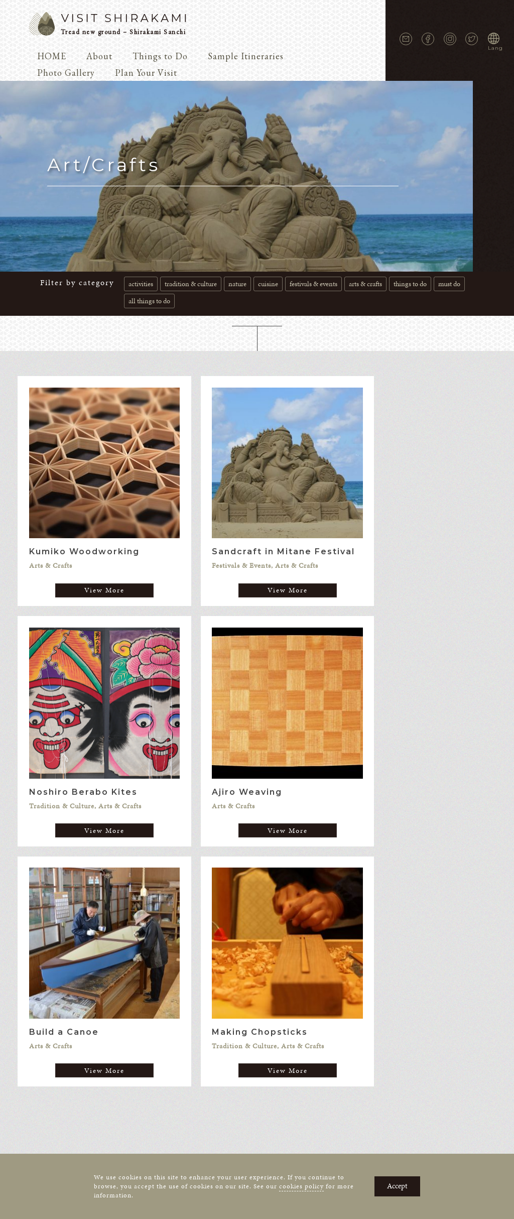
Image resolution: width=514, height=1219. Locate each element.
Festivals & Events (313, 284)
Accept (397, 1186)
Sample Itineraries (246, 56)
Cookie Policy (282, 991)
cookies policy (301, 1186)
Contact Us (175, 991)
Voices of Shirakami (152, 976)
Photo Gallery (66, 72)
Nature (237, 284)
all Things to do (149, 301)
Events (441, 976)
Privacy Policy (226, 991)
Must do (449, 284)
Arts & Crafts (365, 284)
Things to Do (160, 56)
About (99, 56)
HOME (51, 56)
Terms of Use (335, 991)
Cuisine (268, 284)
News (101, 976)
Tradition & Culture (191, 284)
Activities (140, 284)
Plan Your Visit (146, 72)
